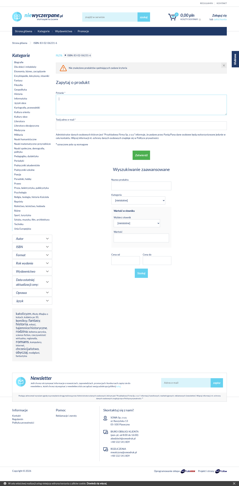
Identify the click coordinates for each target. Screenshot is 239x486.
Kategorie (44, 31)
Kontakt (222, 3)
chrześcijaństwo (27, 349)
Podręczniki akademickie (27, 165)
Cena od (115, 254)
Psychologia (20, 192)
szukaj (144, 17)
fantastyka (21, 356)
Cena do (147, 254)
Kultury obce (20, 116)
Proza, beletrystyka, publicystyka (31, 187)
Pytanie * (60, 92)
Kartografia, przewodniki (27, 107)
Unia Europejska (22, 228)
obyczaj (22, 352)
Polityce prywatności (147, 138)
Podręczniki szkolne (24, 169)
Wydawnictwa (63, 31)
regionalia (32, 338)
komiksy (21, 320)
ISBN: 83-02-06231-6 (77, 55)
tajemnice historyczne (31, 328)
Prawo (17, 183)
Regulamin (206, 3)
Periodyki (19, 160)
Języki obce (20, 103)
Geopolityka (20, 89)
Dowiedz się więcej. (97, 483)
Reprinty (18, 201)
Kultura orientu (22, 112)
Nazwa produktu (120, 179)
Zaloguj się (219, 15)
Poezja (17, 174)
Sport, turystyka (22, 215)
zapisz (216, 382)
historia (22, 324)
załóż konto (220, 19)
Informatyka (20, 98)
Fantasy (18, 80)
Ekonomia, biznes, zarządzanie (30, 71)
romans (22, 341)
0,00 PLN (187, 15)
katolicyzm (23, 314)
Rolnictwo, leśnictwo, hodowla (29, 206)
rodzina (22, 331)
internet (20, 345)
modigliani (34, 352)
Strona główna (23, 31)
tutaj (118, 386)
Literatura (19, 121)
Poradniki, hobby (22, 179)
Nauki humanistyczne (25, 139)
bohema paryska (37, 331)
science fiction (23, 335)
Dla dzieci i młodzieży (25, 66)
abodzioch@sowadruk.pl (123, 438)
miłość (32, 324)
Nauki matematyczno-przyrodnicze (32, 143)
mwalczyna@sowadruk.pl (124, 452)
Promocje (83, 31)
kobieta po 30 (31, 317)
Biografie (18, 62)
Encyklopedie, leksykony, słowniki (31, 75)
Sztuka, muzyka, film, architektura (31, 219)
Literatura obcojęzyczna (26, 125)
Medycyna (19, 130)
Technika (18, 224)
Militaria (18, 134)
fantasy (34, 320)
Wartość (118, 231)
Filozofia (18, 85)
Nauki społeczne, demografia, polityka (29, 150)
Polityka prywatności (23, 422)
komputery (35, 342)
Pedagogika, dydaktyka (26, 156)
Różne (17, 210)
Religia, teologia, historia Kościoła (31, 197)
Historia (18, 94)
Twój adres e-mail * (66, 119)
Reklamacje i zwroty (66, 415)
